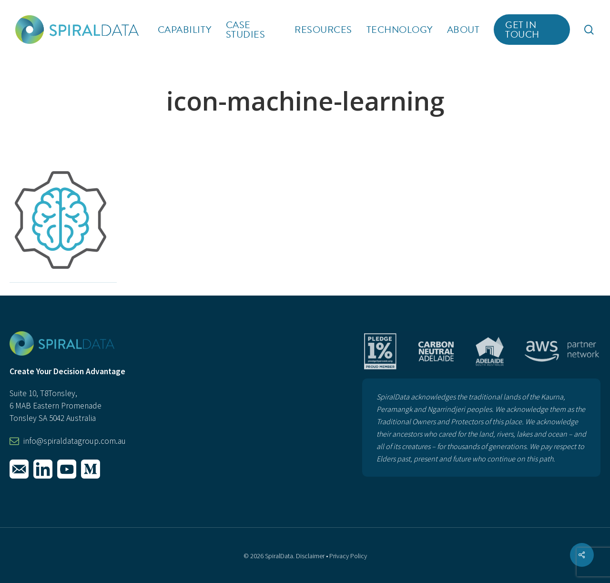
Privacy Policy (348, 556)
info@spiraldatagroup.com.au (74, 441)
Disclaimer (310, 556)
